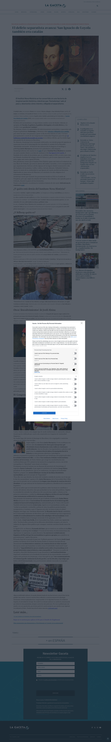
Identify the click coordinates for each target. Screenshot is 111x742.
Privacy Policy (64, 418)
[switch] (75, 353)
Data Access (55, 418)
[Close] (82, 323)
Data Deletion (46, 418)
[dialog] (55, 371)
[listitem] (55, 350)
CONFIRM (44, 413)
